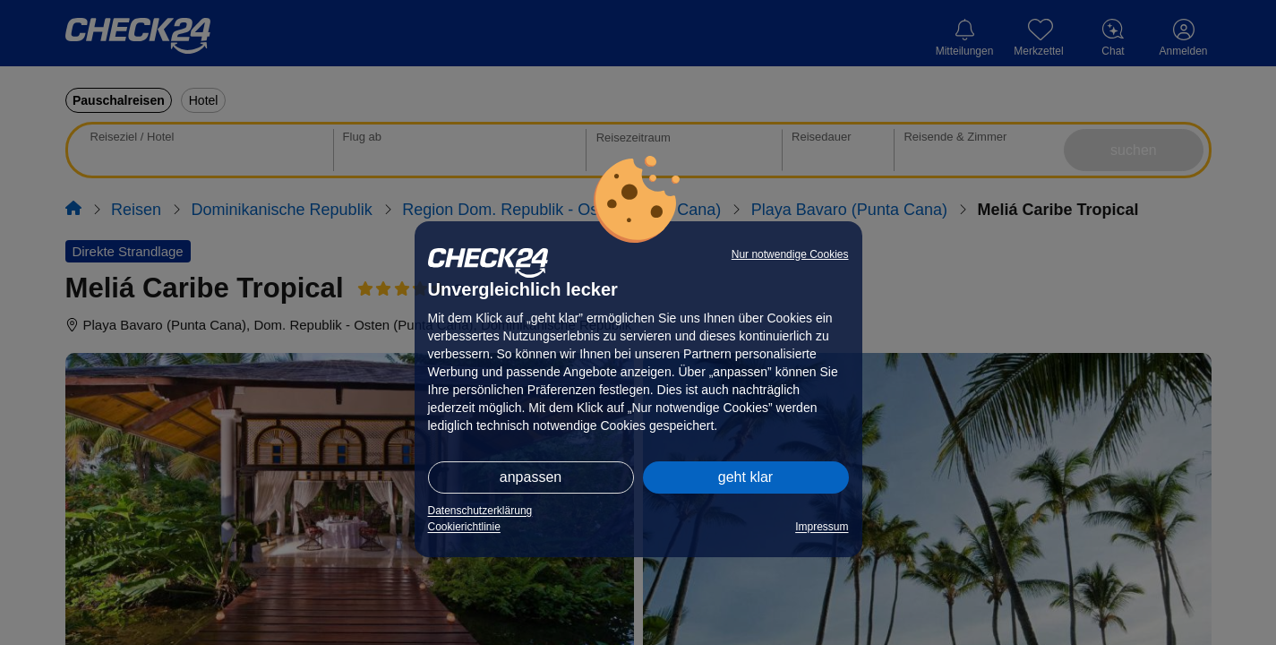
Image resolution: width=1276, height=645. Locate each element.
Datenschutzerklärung (480, 510)
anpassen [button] (530, 477)
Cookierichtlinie (464, 526)
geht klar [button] (745, 477)
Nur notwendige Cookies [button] (790, 254)
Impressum (821, 526)
